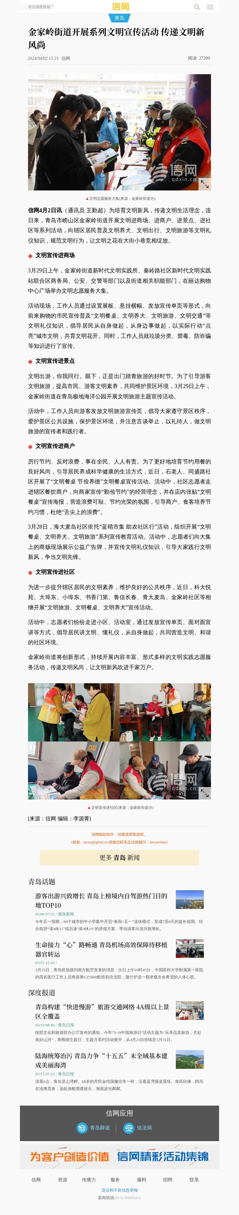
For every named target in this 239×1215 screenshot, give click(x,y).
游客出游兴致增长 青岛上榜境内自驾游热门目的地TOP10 (101, 900)
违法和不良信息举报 (119, 1190)
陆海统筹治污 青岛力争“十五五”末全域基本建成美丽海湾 (101, 1060)
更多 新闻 (119, 857)
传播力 (89, 1179)
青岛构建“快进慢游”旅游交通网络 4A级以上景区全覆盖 (102, 1011)
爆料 (141, 1179)
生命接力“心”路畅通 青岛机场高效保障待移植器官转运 (101, 949)
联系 (194, 1179)
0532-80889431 (128, 1197)
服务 (115, 1179)
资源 (62, 1179)
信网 (36, 1179)
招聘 (167, 1179)
